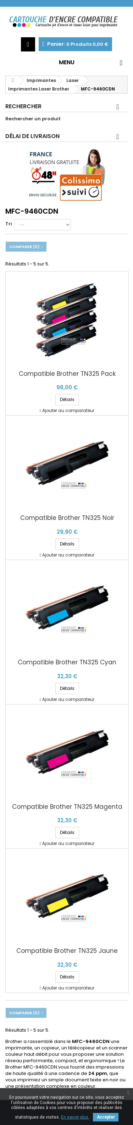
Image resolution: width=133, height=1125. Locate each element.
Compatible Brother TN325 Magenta (67, 807)
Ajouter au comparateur (68, 410)
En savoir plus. (75, 1117)
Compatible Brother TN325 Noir (67, 518)
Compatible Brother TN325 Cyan (67, 662)
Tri (8, 223)
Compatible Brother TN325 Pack (67, 374)
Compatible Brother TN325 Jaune (67, 951)
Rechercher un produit (33, 119)
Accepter (106, 1117)
